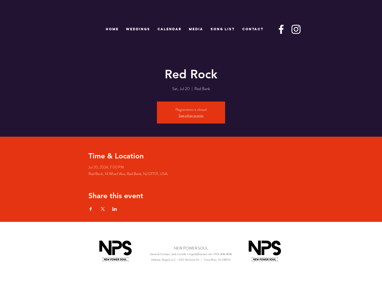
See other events (191, 115)
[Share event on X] (102, 209)
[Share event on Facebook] (90, 209)
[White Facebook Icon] (281, 29)
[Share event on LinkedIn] (114, 209)
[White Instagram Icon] (296, 29)
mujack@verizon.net (200, 254)
